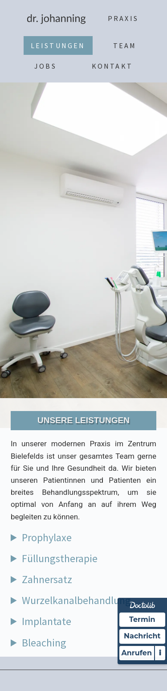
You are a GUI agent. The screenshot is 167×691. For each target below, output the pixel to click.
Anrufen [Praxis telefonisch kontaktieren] (137, 653)
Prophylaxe (47, 537)
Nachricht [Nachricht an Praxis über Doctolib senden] (142, 636)
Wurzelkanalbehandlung (76, 600)
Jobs (45, 66)
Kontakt (112, 66)
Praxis (123, 18)
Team (125, 45)
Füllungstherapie (60, 558)
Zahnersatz (47, 579)
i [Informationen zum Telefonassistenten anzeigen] (160, 653)
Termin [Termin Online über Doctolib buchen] (142, 619)
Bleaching (44, 643)
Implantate (46, 621)
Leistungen (58, 45)
